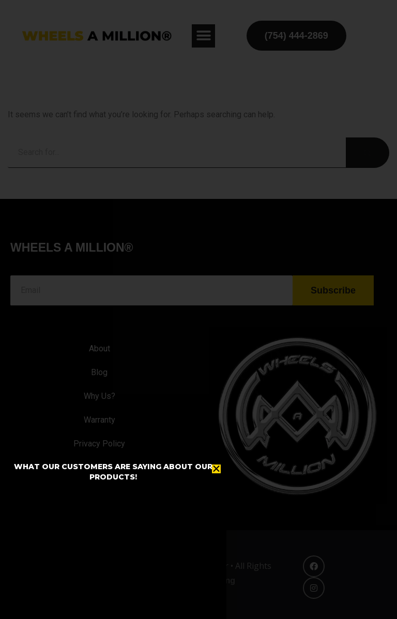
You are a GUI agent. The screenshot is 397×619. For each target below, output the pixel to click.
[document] (198, 309)
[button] (216, 469)
